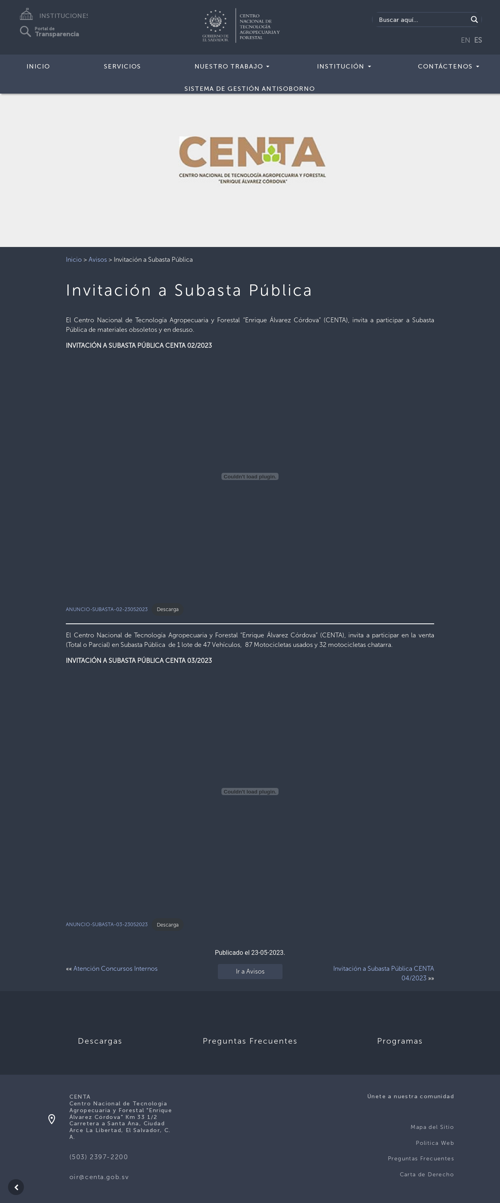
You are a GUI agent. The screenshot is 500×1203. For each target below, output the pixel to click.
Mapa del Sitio (432, 1127)
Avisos (98, 259)
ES (478, 40)
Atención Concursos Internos (115, 968)
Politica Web (435, 1143)
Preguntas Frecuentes (421, 1158)
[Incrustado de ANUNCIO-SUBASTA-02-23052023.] (250, 476)
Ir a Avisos (250, 971)
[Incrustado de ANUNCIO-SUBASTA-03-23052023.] (250, 791)
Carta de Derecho (427, 1174)
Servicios (122, 66)
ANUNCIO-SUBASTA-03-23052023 (107, 925)
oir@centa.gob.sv (99, 1177)
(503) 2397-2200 (98, 1157)
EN (465, 40)
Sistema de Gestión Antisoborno (249, 88)
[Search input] (422, 19)
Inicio (38, 66)
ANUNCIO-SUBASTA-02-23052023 (107, 609)
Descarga (168, 609)
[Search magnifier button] (474, 19)
